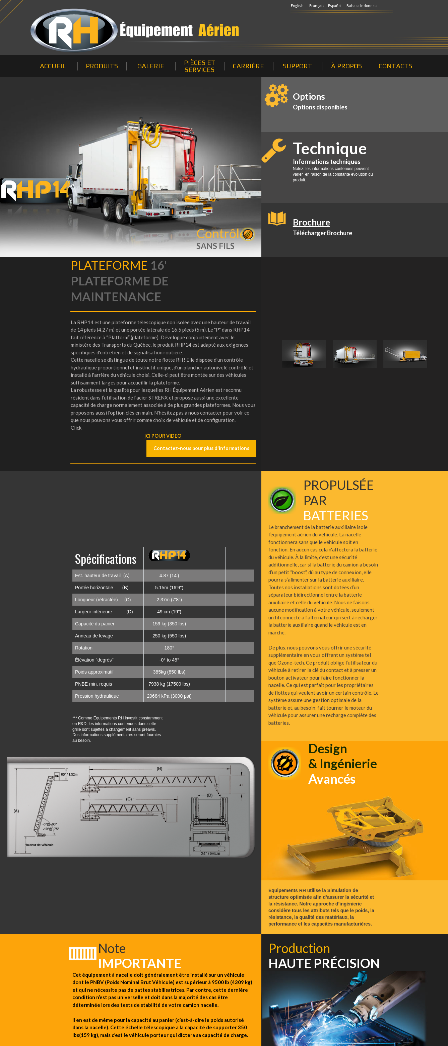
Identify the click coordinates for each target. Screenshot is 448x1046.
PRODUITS (102, 66)
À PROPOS (346, 66)
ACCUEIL (53, 66)
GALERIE (150, 66)
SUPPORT (297, 66)
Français (317, 5)
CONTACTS (395, 66)
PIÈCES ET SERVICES (199, 66)
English (297, 5)
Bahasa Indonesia (362, 5)
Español (335, 5)
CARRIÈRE (248, 66)
